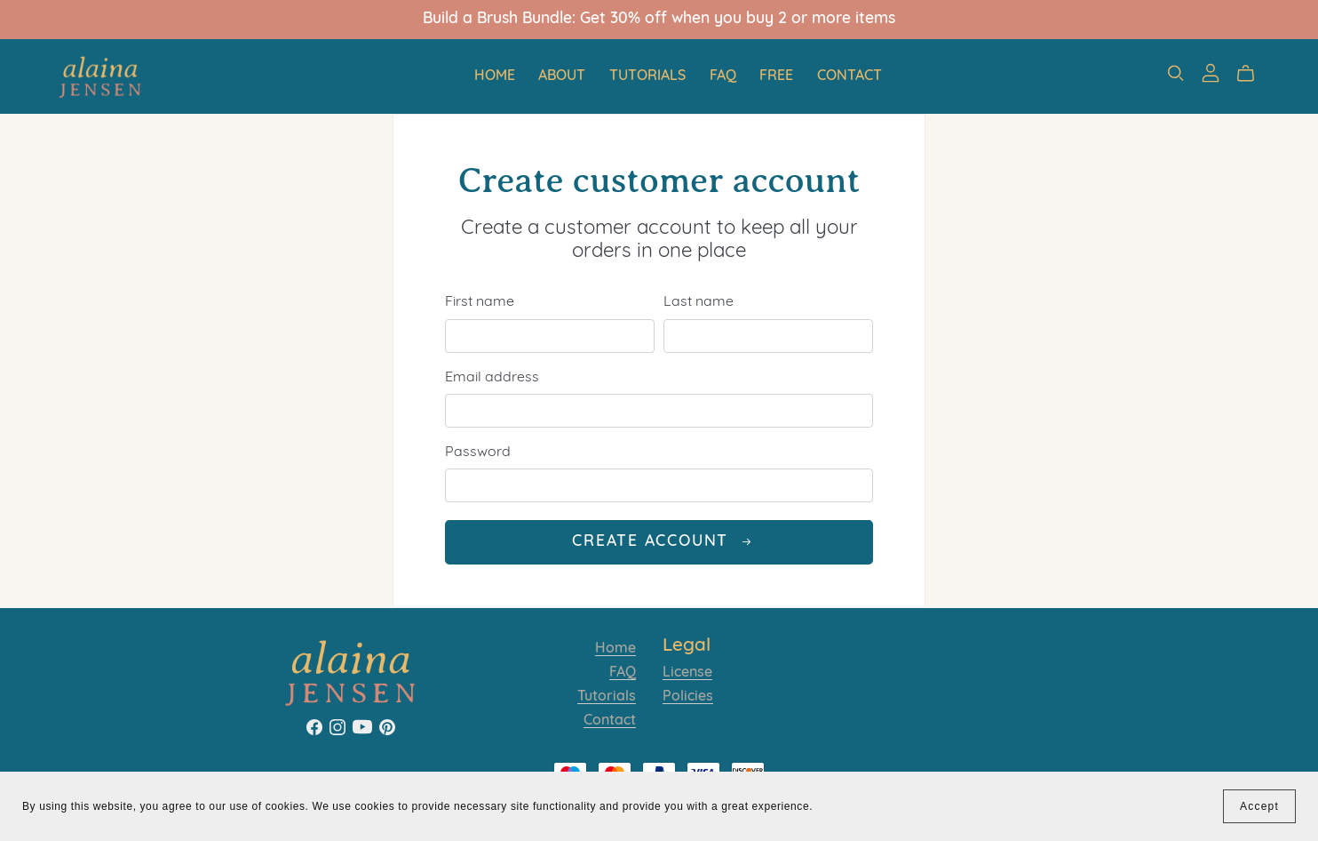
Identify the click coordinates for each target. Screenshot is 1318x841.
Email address (492, 378)
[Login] (1210, 73)
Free (776, 75)
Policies (688, 697)
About (561, 75)
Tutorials (647, 75)
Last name (698, 302)
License (687, 673)
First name (479, 302)
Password (478, 452)
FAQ (723, 75)
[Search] (1176, 73)
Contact (849, 75)
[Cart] (1252, 74)
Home (494, 75)
